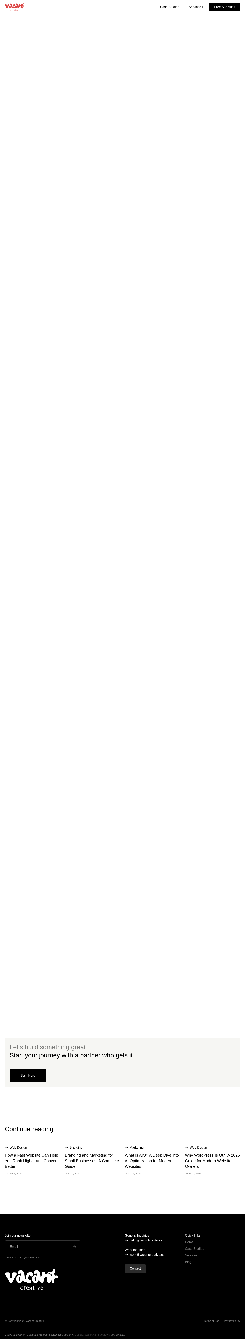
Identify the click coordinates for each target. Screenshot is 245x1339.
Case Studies (169, 7)
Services (191, 1255)
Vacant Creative (35, 1320)
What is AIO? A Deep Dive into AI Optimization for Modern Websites (152, 1161)
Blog (188, 1262)
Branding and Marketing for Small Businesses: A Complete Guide (92, 1161)
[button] (196, 7)
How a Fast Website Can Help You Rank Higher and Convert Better (31, 1161)
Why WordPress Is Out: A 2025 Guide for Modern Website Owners (212, 1161)
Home (189, 1242)
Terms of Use (211, 1320)
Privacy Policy (232, 1320)
